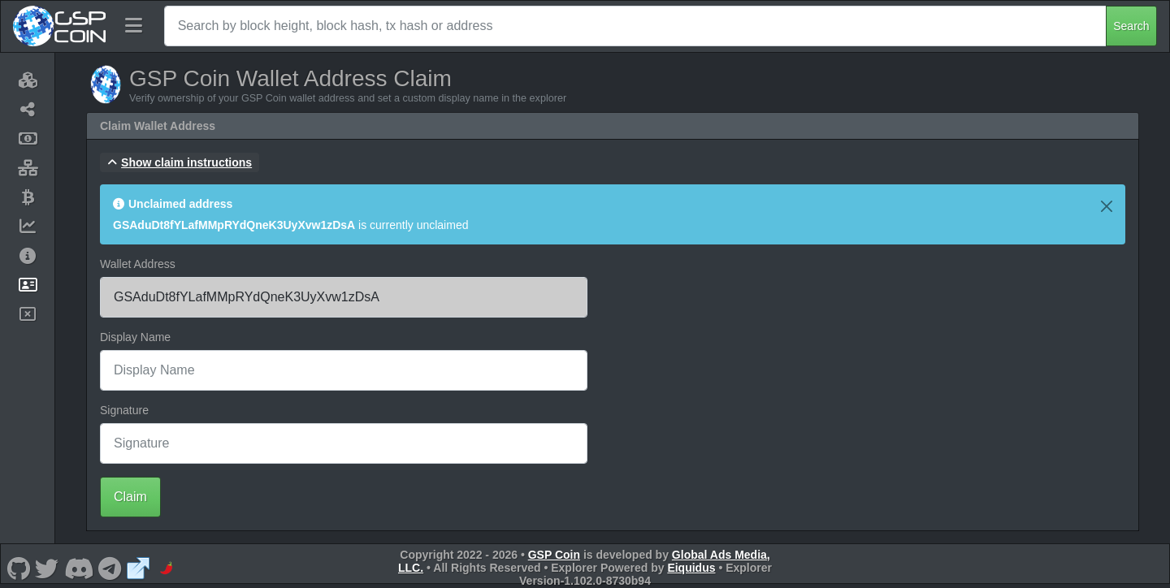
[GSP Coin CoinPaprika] (167, 567)
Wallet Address (138, 263)
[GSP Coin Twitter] (47, 567)
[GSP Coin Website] (138, 567)
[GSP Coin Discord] (78, 567)
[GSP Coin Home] (59, 26)
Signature (124, 410)
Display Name (135, 337)
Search (1131, 25)
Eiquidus (691, 567)
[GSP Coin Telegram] (110, 567)
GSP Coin (554, 554)
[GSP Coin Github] (18, 567)
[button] (179, 162)
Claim (130, 497)
